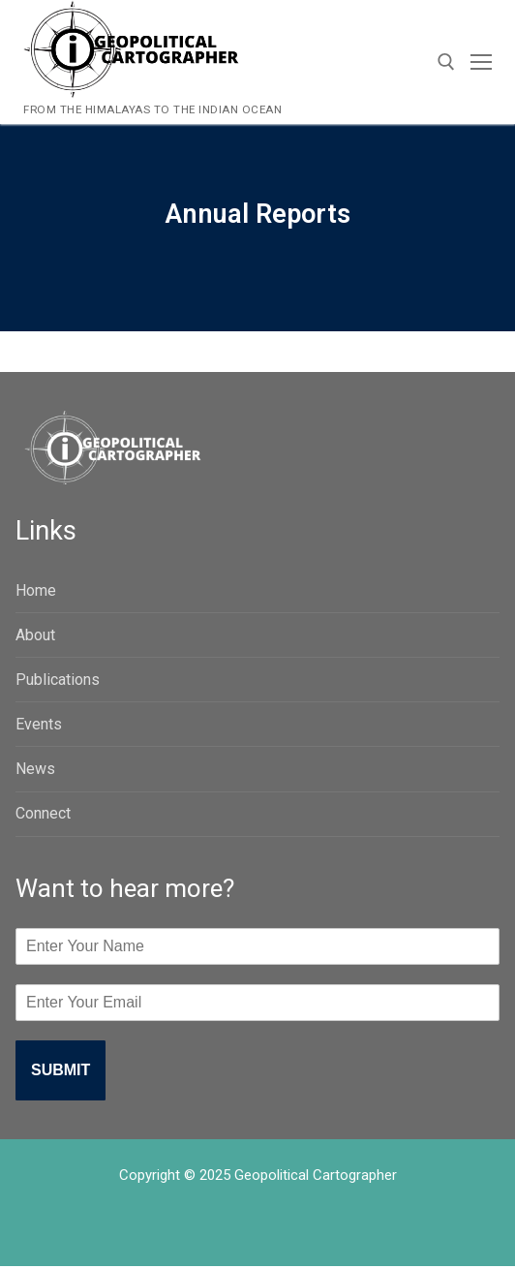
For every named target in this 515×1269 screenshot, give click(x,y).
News (35, 768)
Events (38, 724)
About (35, 635)
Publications (57, 679)
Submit (60, 1070)
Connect (43, 813)
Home (35, 590)
